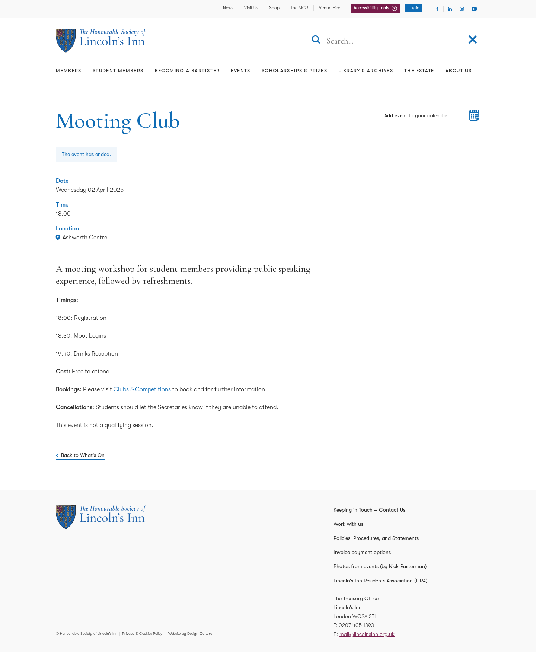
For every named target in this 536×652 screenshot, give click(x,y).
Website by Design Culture (190, 634)
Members (69, 70)
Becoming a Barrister (187, 70)
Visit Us (251, 7)
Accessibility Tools (372, 7)
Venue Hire (329, 7)
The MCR (299, 7)
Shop (274, 7)
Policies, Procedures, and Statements (376, 538)
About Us (459, 70)
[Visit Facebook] (437, 9)
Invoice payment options (362, 552)
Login (413, 7)
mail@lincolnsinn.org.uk (367, 634)
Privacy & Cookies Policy (142, 634)
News (228, 7)
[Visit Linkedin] (450, 9)
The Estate (419, 70)
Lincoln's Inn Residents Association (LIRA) (380, 580)
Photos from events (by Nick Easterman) (380, 566)
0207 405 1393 (356, 625)
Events (240, 70)
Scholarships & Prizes (294, 70)
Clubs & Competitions (142, 389)
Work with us (348, 524)
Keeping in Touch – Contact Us (369, 510)
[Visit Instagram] (462, 9)
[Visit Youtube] (474, 9)
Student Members (118, 70)
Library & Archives (365, 70)
